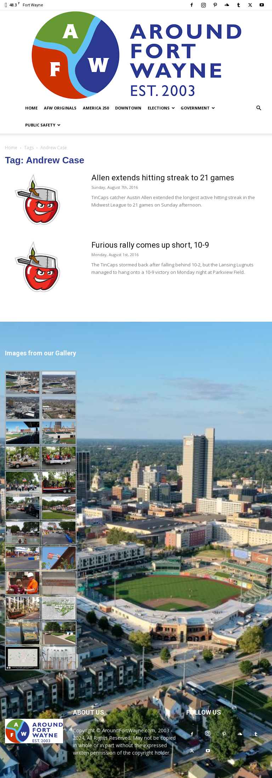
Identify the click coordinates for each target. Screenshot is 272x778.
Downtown (128, 108)
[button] (258, 108)
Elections (161, 108)
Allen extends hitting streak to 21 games (162, 177)
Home (31, 108)
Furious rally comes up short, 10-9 (150, 245)
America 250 (96, 108)
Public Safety (43, 125)
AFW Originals (60, 108)
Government (198, 108)
